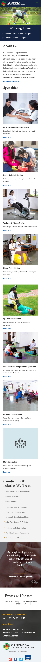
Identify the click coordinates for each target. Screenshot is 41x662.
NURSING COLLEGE (29, 633)
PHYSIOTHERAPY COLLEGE (13, 629)
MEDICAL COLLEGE (10, 633)
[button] (3, 16)
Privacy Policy (22, 651)
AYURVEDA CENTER (10, 636)
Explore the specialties (11, 81)
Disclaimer (12, 651)
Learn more (7, 137)
